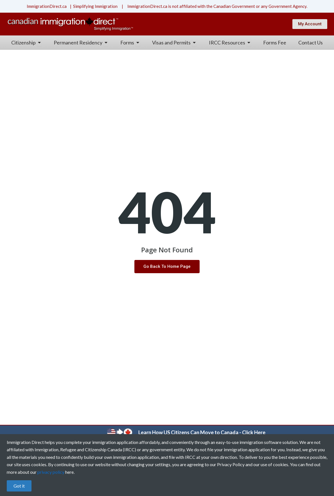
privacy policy (50, 472)
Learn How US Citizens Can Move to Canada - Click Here (201, 432)
